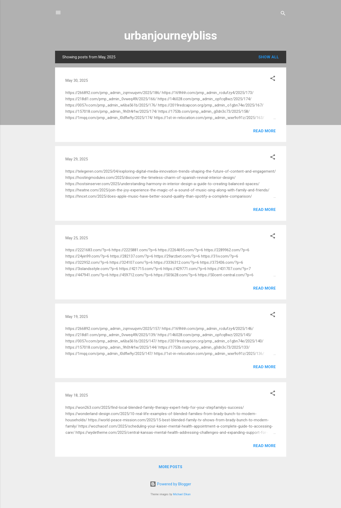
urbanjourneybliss (170, 35)
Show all (268, 57)
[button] (273, 79)
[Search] (283, 14)
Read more (264, 131)
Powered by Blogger (170, 484)
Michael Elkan (182, 494)
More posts (170, 467)
